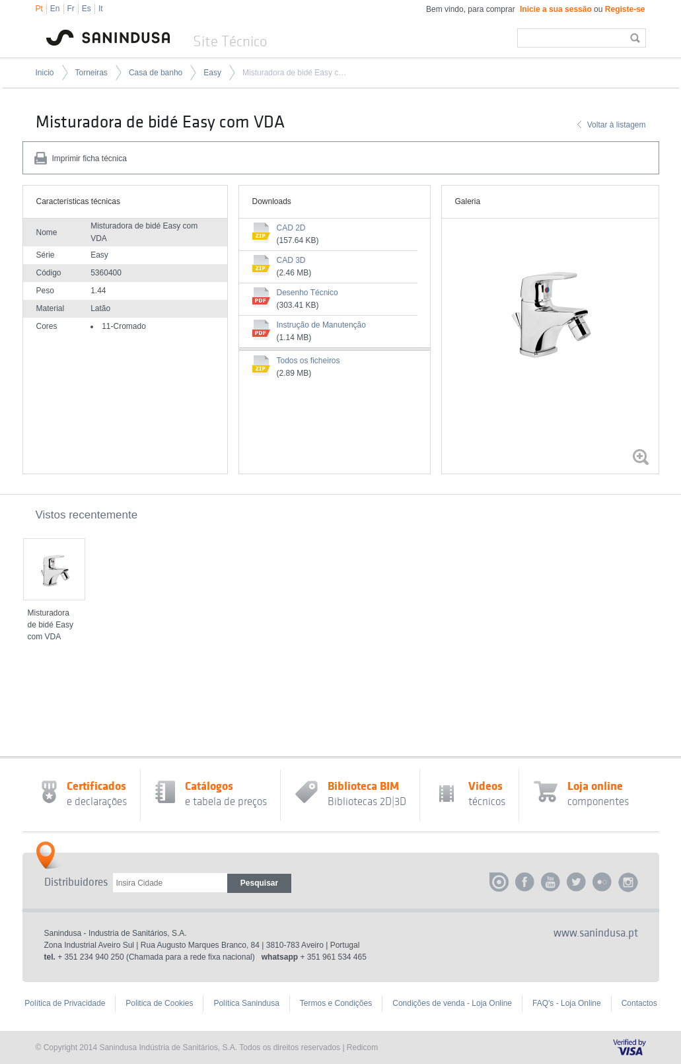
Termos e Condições (336, 1003)
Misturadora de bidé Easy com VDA (296, 72)
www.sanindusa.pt (596, 933)
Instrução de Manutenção (321, 325)
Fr (71, 8)
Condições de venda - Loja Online (452, 1003)
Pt (39, 8)
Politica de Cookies (159, 1003)
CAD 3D (291, 260)
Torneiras (91, 72)
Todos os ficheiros (308, 360)
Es (86, 8)
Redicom (362, 1047)
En (55, 8)
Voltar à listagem (616, 124)
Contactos (639, 1003)
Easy (212, 72)
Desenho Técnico (307, 292)
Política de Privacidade (64, 1003)
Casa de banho (155, 72)
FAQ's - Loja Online (566, 1003)
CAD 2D (291, 227)
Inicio (45, 72)
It (100, 8)
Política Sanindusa (246, 1003)
